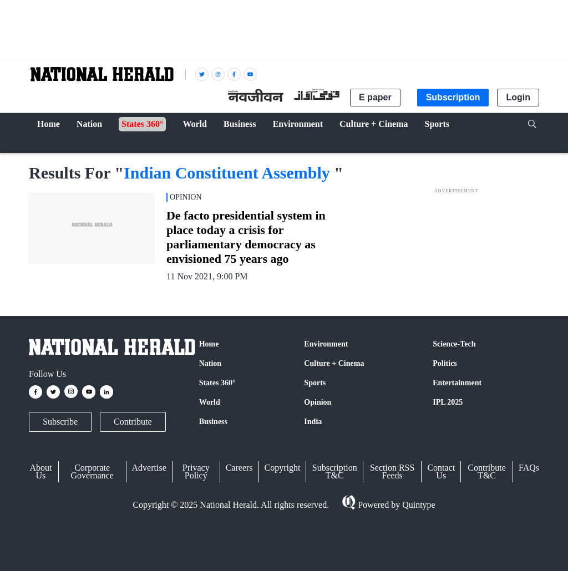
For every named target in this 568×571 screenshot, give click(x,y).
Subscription (453, 97)
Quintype (417, 504)
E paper (375, 97)
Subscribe (60, 421)
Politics (445, 363)
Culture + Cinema (334, 363)
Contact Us (441, 471)
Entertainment (457, 383)
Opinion (317, 402)
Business (213, 421)
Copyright (283, 467)
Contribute (132, 421)
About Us (40, 471)
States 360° (217, 383)
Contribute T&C (486, 471)
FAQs (529, 467)
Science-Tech (454, 344)
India (313, 421)
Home (209, 344)
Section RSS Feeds (392, 471)
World (209, 402)
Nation (210, 363)
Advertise (149, 467)
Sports (315, 383)
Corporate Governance (92, 471)
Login (518, 97)
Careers (239, 467)
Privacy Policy (196, 471)
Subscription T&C (334, 471)
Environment (326, 344)
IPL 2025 (448, 402)
